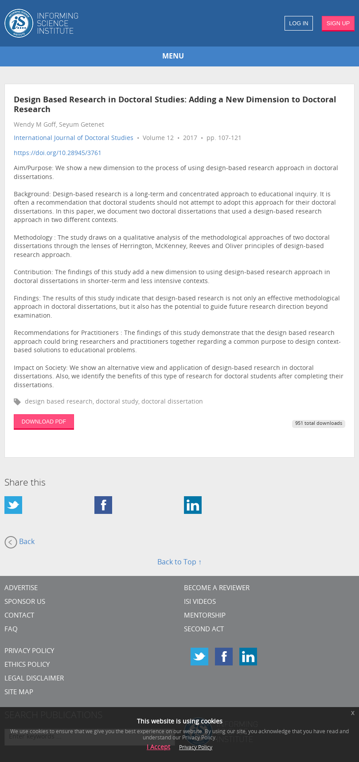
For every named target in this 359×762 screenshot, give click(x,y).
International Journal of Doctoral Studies (73, 138)
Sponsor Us (24, 602)
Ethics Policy (27, 665)
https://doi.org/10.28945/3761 (57, 153)
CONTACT (19, 616)
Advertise (21, 588)
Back (19, 542)
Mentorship (205, 616)
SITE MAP (18, 692)
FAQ (11, 629)
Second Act (204, 629)
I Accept (158, 747)
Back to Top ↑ (179, 562)
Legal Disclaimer (34, 679)
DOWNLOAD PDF (44, 422)
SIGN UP (338, 23)
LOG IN (298, 23)
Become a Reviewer (217, 588)
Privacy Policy (29, 651)
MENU (173, 56)
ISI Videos (200, 602)
